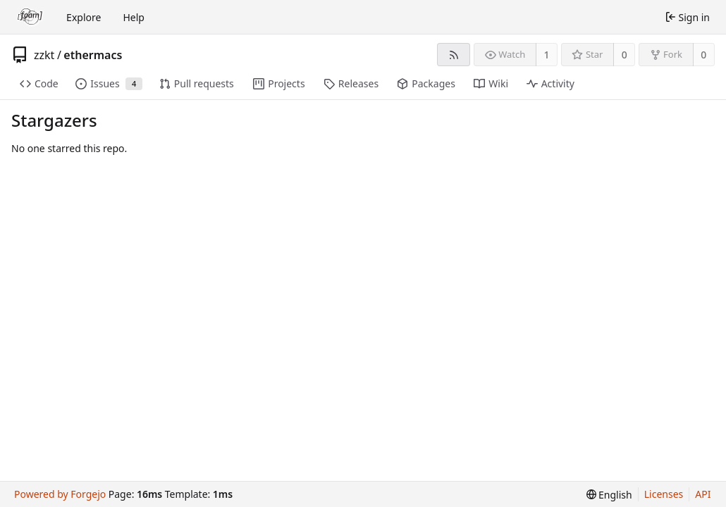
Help (133, 17)
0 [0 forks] (703, 54)
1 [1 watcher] (547, 54)
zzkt (44, 55)
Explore (83, 17)
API (702, 494)
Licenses (664, 494)
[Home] (30, 17)
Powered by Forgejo (60, 494)
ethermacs (92, 55)
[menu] (609, 494)
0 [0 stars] (624, 54)
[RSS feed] (453, 54)
